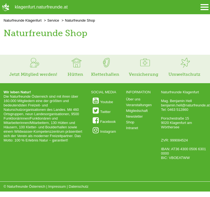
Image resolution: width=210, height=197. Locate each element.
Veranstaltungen (139, 105)
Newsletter (134, 116)
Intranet (132, 128)
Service (53, 20)
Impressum (57, 186)
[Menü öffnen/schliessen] (204, 7)
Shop (130, 122)
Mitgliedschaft (137, 111)
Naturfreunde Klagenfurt (23, 20)
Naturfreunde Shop (80, 20)
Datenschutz (78, 186)
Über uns (133, 99)
